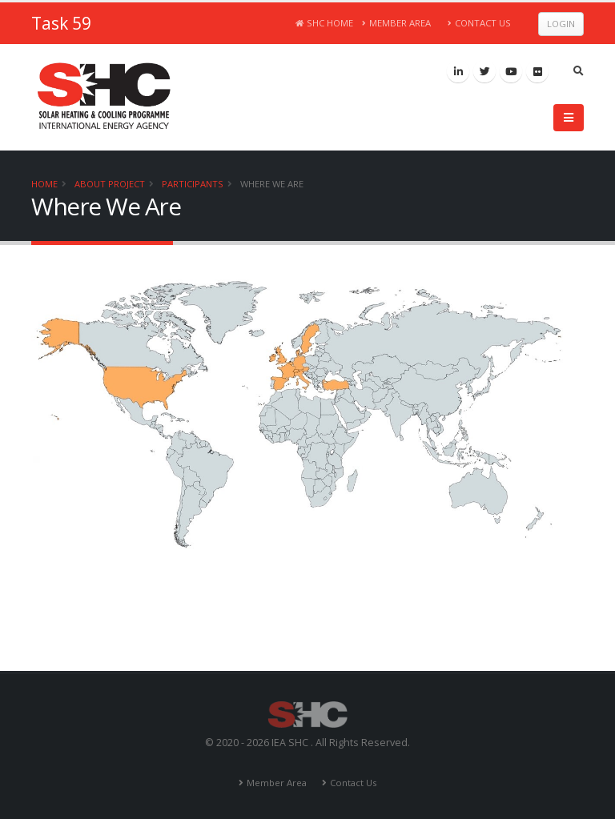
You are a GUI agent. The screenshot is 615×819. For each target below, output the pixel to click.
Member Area (397, 23)
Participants (192, 184)
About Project (109, 184)
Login (561, 24)
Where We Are (271, 184)
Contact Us (479, 23)
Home (44, 184)
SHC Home (324, 23)
